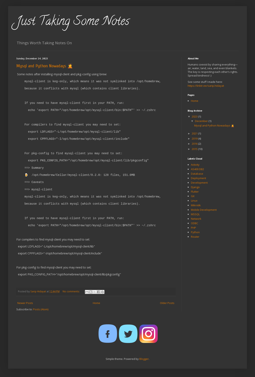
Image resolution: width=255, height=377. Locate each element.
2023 (195, 116)
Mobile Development (204, 210)
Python (195, 232)
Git (192, 196)
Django (195, 187)
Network (196, 219)
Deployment (198, 178)
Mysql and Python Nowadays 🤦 (44, 66)
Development (199, 182)
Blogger (144, 359)
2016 (195, 143)
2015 (195, 149)
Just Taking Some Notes (72, 22)
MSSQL (195, 214)
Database (197, 173)
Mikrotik (196, 205)
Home (96, 303)
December (201, 121)
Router (195, 236)
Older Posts (167, 303)
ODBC (194, 223)
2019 (195, 138)
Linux (194, 200)
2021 (195, 133)
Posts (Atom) (40, 309)
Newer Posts (25, 303)
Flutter (195, 191)
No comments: (71, 291)
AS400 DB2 (197, 169)
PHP (193, 228)
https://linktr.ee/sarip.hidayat (206, 86)
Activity (195, 164)
